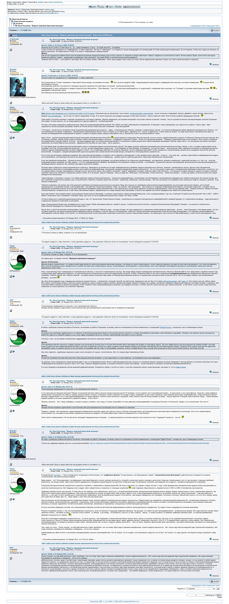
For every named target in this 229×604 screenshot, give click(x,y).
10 (23, 30)
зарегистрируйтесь (55, 2)
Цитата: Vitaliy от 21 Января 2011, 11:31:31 (57, 554)
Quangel (13, 69)
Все (29, 30)
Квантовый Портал (20, 19)
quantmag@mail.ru (51, 13)
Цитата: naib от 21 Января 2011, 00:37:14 (56, 387)
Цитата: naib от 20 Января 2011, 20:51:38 (56, 252)
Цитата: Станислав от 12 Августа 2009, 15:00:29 (59, 75)
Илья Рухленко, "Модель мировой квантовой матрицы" (41, 26)
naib (11, 226)
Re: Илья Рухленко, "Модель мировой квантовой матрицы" (74, 39)
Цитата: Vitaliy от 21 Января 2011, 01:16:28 (57, 437)
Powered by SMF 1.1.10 (98, 601)
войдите (41, 2)
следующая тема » (213, 26)
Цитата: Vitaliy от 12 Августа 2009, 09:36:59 (57, 45)
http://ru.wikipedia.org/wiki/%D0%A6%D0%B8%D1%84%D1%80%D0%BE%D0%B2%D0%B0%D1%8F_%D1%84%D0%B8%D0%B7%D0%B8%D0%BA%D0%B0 (149, 443)
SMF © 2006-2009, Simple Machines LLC (124, 601)
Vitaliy (12, 107)
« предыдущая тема (197, 26)
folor (11, 547)
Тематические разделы (23, 21)
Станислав (14, 39)
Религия (19, 23)
